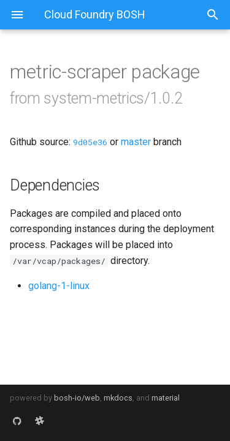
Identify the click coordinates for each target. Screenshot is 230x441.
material (165, 397)
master (136, 142)
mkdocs (118, 397)
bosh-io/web (77, 397)
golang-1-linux (59, 286)
